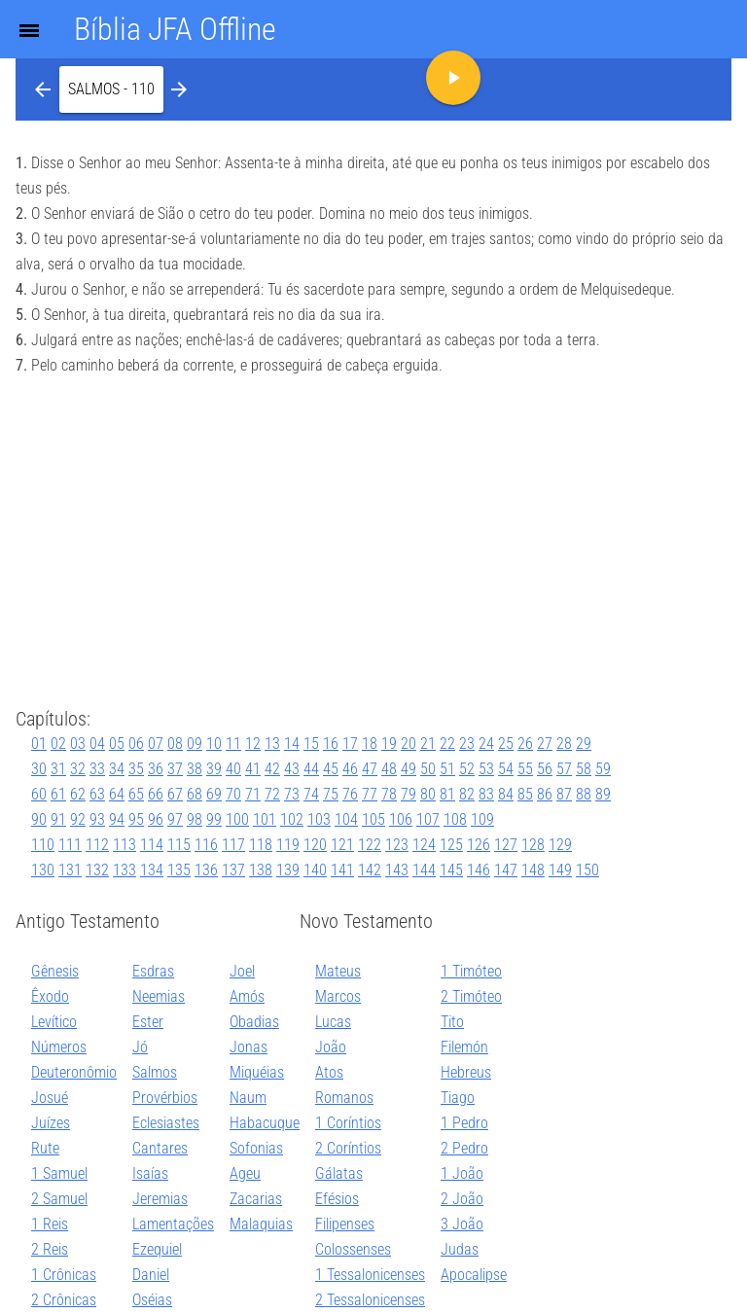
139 (288, 870)
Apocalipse (474, 1274)
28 (564, 743)
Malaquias (261, 1224)
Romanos (344, 1097)
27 (544, 743)
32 (78, 769)
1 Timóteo (471, 971)
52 (467, 769)
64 (116, 794)
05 (116, 743)
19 (389, 743)
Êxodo (50, 996)
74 (311, 794)
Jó (140, 1047)
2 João (462, 1198)
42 (272, 769)
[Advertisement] (373, 544)
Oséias (152, 1300)
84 (506, 794)
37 (175, 769)
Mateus (338, 971)
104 (346, 819)
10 (214, 743)
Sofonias (256, 1148)
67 (175, 794)
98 (194, 819)
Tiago (458, 1097)
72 (272, 794)
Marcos (338, 996)
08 (175, 743)
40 (233, 769)
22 (447, 743)
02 (58, 743)
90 (39, 819)
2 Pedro (464, 1148)
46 (350, 769)
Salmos (154, 1072)
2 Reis (49, 1249)
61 (58, 794)
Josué (49, 1097)
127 (505, 844)
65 (136, 794)
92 (78, 819)
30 (39, 769)
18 (369, 743)
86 (544, 794)
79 (408, 794)
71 (253, 794)
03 (78, 743)
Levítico (54, 1021)
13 (272, 743)
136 (206, 870)
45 (330, 769)
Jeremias (160, 1198)
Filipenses (344, 1224)
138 (260, 870)
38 (194, 769)
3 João (462, 1224)
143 (397, 870)
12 (253, 743)
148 (533, 870)
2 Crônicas (63, 1300)
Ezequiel (157, 1249)
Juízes (50, 1123)
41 (253, 769)
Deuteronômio (74, 1072)
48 (389, 769)
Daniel (150, 1274)
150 (587, 870)
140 (315, 870)
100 (237, 819)
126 (478, 844)
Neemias (158, 996)
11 (233, 743)
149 (560, 870)
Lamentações (173, 1224)
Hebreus (466, 1072)
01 (39, 743)
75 (330, 794)
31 (58, 769)
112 (97, 844)
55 (525, 769)
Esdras (153, 971)
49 (408, 769)
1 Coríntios (348, 1123)
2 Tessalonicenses (370, 1300)
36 (155, 769)
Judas (460, 1249)
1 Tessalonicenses (370, 1274)
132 (97, 870)
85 (525, 794)
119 (288, 844)
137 (233, 870)
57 (564, 769)
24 (486, 743)
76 (350, 794)
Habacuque (265, 1123)
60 (39, 794)
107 (428, 819)
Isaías (150, 1173)
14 (292, 743)
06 (136, 743)
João (330, 1047)
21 (428, 743)
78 (389, 794)
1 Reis (49, 1224)
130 (42, 870)
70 (233, 794)
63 (97, 794)
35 (136, 769)
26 (525, 743)
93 (97, 819)
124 (424, 844)
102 (291, 819)
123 (397, 844)
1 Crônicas (63, 1274)
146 (478, 870)
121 (342, 844)
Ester (147, 1021)
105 (373, 819)
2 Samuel (59, 1198)
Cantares (160, 1148)
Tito (452, 1021)
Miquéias (257, 1072)
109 (482, 819)
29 (583, 743)
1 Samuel (59, 1173)
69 (214, 794)
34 (116, 769)
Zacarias (256, 1198)
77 (369, 794)
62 (78, 794)
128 (533, 844)
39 (214, 769)
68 (194, 794)
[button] (111, 89)
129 (560, 844)
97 (175, 819)
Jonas (248, 1047)
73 (292, 794)
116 (206, 844)
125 (451, 844)
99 (214, 819)
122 (369, 844)
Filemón (464, 1047)
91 (58, 819)
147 (505, 870)
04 (97, 743)
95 (136, 819)
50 (428, 769)
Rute (45, 1148)
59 (603, 769)
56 (544, 769)
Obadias (254, 1021)
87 (564, 794)
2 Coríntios (348, 1148)
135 (179, 870)
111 (70, 844)
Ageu (245, 1173)
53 (486, 769)
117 (233, 844)
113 (124, 844)
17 (350, 743)
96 (155, 819)
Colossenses (353, 1249)
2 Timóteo (471, 996)
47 (369, 769)
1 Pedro (464, 1123)
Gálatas (339, 1173)
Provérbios (164, 1097)
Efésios (337, 1198)
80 (428, 794)
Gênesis (55, 971)
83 (486, 794)
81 (447, 794)
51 (447, 769)
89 (603, 794)
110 (42, 844)
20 (408, 743)
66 (155, 794)
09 (194, 743)
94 (116, 819)
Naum (248, 1097)
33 (97, 769)
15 (311, 743)
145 (451, 870)
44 (311, 769)
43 (292, 769)
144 (424, 870)
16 (330, 743)
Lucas (333, 1021)
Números (59, 1047)
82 (467, 794)
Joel (242, 971)
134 (151, 870)
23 (467, 743)
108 (455, 819)
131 (70, 870)
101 (264, 819)
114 (151, 844)
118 (260, 844)
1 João (462, 1173)
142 (369, 870)
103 (319, 819)
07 (155, 743)
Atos (329, 1072)
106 (400, 819)
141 (342, 870)
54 (506, 769)
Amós (247, 996)
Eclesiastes (165, 1123)
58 (583, 769)
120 (315, 844)
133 (124, 870)
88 (583, 794)
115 (179, 844)
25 (506, 743)
